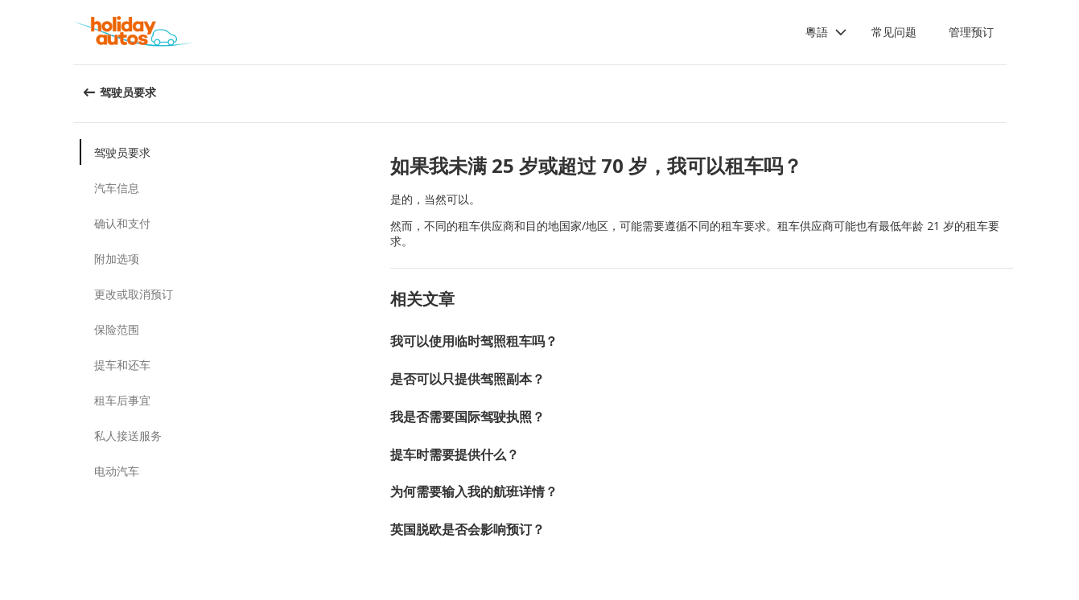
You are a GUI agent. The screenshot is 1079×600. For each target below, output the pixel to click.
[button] (826, 32)
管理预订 (971, 31)
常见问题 (893, 31)
